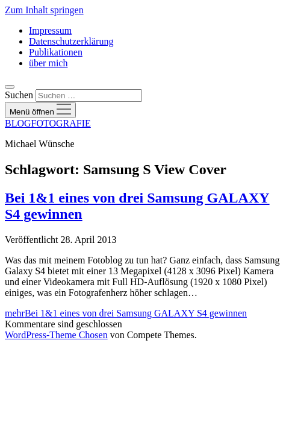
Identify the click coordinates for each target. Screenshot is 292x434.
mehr (126, 313)
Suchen (19, 95)
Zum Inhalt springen (44, 10)
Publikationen (55, 52)
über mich (48, 63)
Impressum (50, 30)
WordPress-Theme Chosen (56, 335)
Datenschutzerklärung (71, 41)
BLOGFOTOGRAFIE (48, 123)
